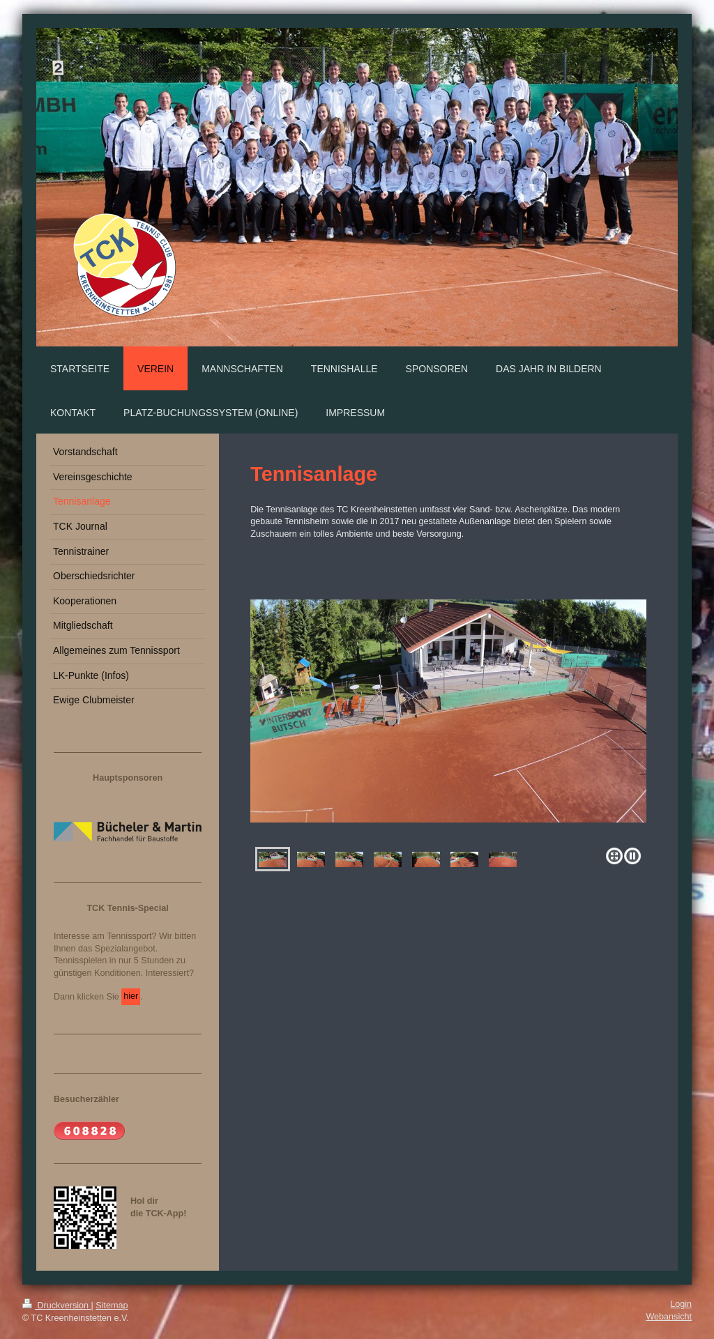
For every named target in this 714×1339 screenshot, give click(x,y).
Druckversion (56, 1305)
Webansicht (669, 1317)
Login (681, 1304)
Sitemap (112, 1305)
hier (130, 996)
